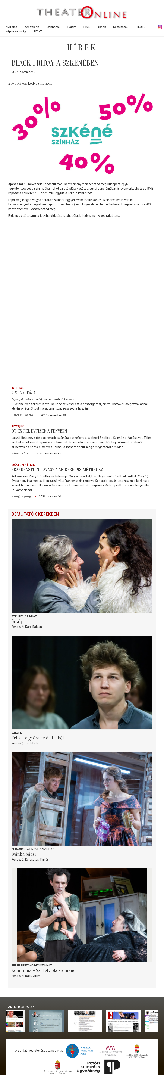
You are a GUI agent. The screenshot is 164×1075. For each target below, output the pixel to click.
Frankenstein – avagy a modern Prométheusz (57, 469)
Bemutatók (120, 27)
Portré (71, 27)
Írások (102, 27)
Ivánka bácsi (24, 854)
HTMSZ (141, 27)
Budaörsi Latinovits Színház (33, 849)
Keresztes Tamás (37, 859)
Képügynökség (16, 31)
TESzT (38, 31)
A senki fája (24, 392)
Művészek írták (23, 464)
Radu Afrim (32, 976)
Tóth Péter (32, 743)
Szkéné (17, 732)
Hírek (86, 27)
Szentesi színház (24, 616)
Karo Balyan (33, 627)
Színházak (53, 27)
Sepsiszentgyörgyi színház (32, 965)
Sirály (17, 621)
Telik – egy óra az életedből (38, 738)
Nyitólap (11, 27)
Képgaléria (32, 27)
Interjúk (18, 388)
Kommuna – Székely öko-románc (43, 970)
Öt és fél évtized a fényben (39, 431)
